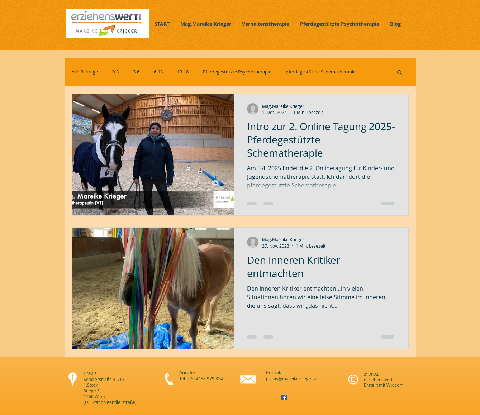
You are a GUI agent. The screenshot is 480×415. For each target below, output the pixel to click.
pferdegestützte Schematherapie (321, 72)
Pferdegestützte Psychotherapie (237, 72)
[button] (399, 73)
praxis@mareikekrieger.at (292, 378)
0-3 (115, 72)
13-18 (183, 72)
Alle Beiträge (85, 72)
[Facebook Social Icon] (284, 397)
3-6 (136, 72)
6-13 (158, 72)
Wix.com (394, 385)
